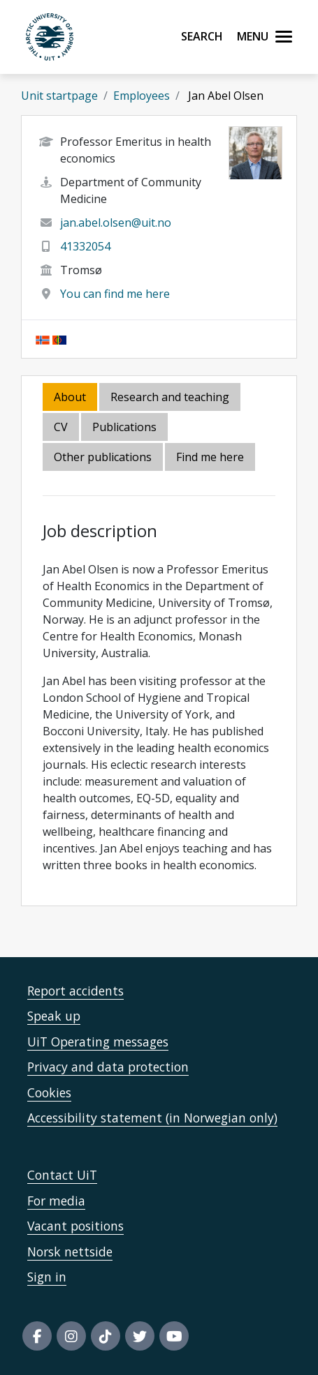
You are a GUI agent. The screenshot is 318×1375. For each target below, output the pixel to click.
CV (61, 427)
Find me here (210, 457)
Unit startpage (59, 95)
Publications (124, 427)
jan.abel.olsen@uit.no (115, 222)
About (70, 397)
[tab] (125, 428)
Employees (141, 95)
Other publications (103, 457)
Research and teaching (169, 397)
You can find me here (115, 293)
